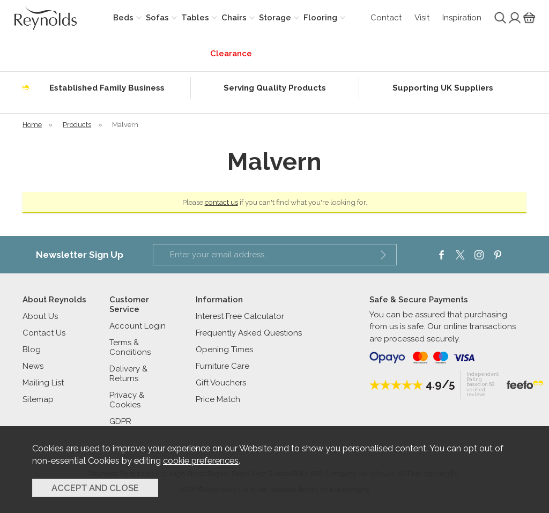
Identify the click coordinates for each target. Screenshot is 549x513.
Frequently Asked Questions (249, 333)
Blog (32, 349)
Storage (275, 18)
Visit (421, 18)
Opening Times (224, 349)
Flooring (320, 18)
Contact (386, 18)
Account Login (137, 326)
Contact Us (44, 333)
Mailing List (43, 383)
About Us (40, 316)
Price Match (218, 399)
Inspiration (461, 18)
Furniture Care (222, 366)
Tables (195, 18)
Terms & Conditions (130, 347)
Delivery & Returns (128, 373)
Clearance (231, 53)
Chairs (234, 18)
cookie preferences (201, 460)
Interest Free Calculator (240, 316)
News (33, 366)
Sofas (157, 18)
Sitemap (38, 399)
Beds (123, 18)
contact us (221, 202)
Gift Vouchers (221, 383)
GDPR (120, 421)
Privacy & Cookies (126, 400)
